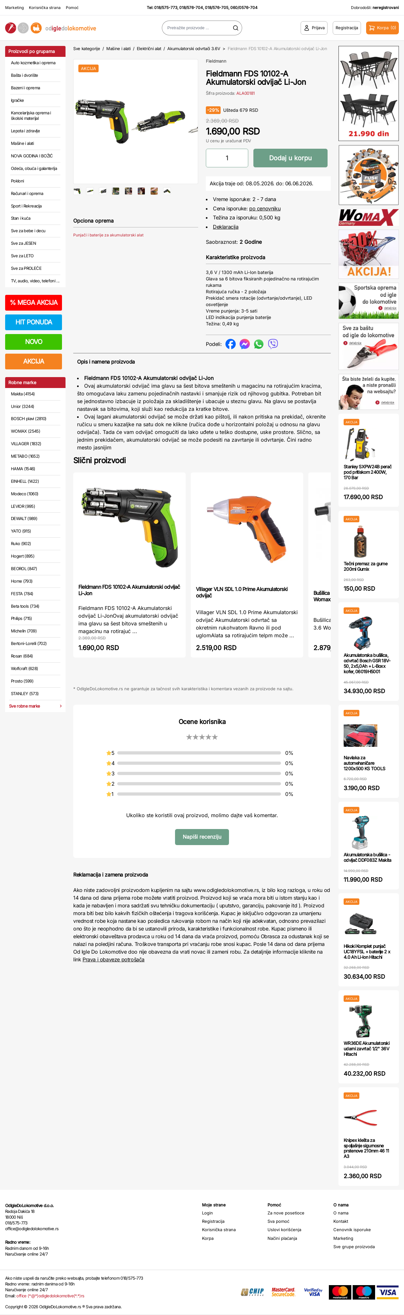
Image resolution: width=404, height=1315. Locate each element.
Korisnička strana (45, 7)
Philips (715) (21, 618)
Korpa (208, 1238)
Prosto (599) (22, 681)
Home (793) (22, 581)
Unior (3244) (22, 406)
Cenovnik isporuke (352, 1229)
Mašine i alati (22, 143)
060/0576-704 (244, 7)
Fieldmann (216, 61)
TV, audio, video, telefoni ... (35, 280)
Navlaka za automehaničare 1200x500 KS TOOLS (364, 763)
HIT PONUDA (33, 322)
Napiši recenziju (202, 837)
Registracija (213, 1221)
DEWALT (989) (24, 518)
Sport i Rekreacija (26, 205)
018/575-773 (165, 7)
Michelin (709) (24, 630)
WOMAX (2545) (25, 431)
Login (207, 1212)
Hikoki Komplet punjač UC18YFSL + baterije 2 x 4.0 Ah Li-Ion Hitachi (367, 951)
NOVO (33, 342)
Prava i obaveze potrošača (114, 959)
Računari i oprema (27, 193)
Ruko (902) (21, 543)
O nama (340, 1212)
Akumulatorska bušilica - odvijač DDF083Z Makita (367, 857)
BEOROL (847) (24, 568)
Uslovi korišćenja (284, 1229)
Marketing (14, 7)
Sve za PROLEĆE (26, 268)
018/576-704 (191, 7)
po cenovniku (264, 208)
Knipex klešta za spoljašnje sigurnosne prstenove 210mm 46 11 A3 (366, 1148)
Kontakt (340, 1221)
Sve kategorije (86, 48)
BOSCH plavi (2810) (28, 418)
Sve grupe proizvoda (354, 1246)
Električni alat (149, 48)
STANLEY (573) (25, 693)
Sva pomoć (278, 1221)
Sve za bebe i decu (28, 230)
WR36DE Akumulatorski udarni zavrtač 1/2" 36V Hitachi (366, 1048)
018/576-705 (216, 7)
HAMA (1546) (23, 468)
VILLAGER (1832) (26, 443)
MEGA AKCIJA (33, 302)
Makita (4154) (23, 393)
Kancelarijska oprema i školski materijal (31, 115)
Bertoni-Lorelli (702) (29, 643)
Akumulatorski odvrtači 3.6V (193, 48)
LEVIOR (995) (23, 506)
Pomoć (72, 7)
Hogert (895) (22, 556)
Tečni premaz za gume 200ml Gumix (365, 566)
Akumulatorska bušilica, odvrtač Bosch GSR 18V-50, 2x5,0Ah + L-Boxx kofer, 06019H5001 (367, 663)
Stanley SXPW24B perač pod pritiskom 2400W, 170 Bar (367, 472)
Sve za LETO (22, 255)
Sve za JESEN (23, 243)
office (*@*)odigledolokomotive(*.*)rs (50, 1295)
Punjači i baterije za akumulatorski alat (108, 255)
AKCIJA (33, 361)
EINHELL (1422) (25, 481)
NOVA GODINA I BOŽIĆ (32, 155)
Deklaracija (226, 227)
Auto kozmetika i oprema (33, 62)
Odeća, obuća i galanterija (34, 168)
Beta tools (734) (25, 606)
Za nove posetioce (286, 1212)
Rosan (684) (22, 655)
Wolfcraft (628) (24, 668)
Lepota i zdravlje (25, 130)
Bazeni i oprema (25, 87)
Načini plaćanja (282, 1238)
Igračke (17, 100)
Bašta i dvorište (24, 75)
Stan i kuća (20, 218)
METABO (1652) (25, 456)
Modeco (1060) (25, 493)
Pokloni (17, 180)
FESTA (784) (22, 593)
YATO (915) (21, 531)
